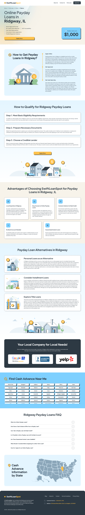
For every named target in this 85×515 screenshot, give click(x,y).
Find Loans (69, 2)
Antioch (73, 390)
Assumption (61, 397)
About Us (56, 2)
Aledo (73, 384)
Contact (57, 496)
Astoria (73, 397)
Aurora (73, 400)
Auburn (48, 400)
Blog (46, 496)
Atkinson (23, 400)
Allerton (35, 387)
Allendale (23, 387)
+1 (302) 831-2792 (59, 500)
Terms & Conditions (66, 496)
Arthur (10, 397)
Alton (10, 390)
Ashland (35, 397)
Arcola (23, 394)
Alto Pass (73, 387)
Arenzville (36, 394)
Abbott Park (10, 384)
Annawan (61, 390)
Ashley (48, 397)
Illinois (16, 8)
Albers (48, 384)
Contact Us (62, 2)
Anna (48, 390)
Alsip (48, 387)
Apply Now (77, 2)
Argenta (48, 394)
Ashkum (23, 397)
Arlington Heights (61, 394)
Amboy (23, 390)
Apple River (10, 394)
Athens (10, 400)
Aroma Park (73, 394)
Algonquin (10, 387)
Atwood (35, 400)
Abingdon (23, 384)
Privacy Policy (76, 496)
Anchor (35, 390)
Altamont (61, 387)
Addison (36, 384)
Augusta (61, 400)
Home (5, 8)
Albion (61, 384)
